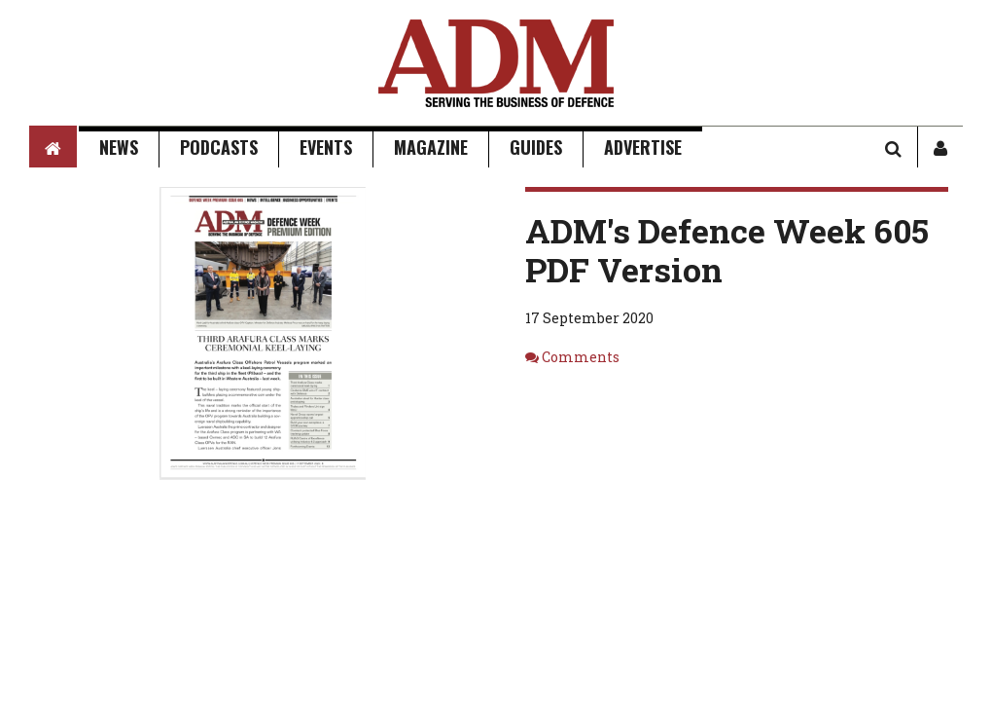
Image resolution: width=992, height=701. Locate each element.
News (118, 147)
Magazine (431, 147)
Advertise (643, 147)
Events (326, 147)
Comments (581, 357)
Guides (536, 147)
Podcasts (219, 147)
